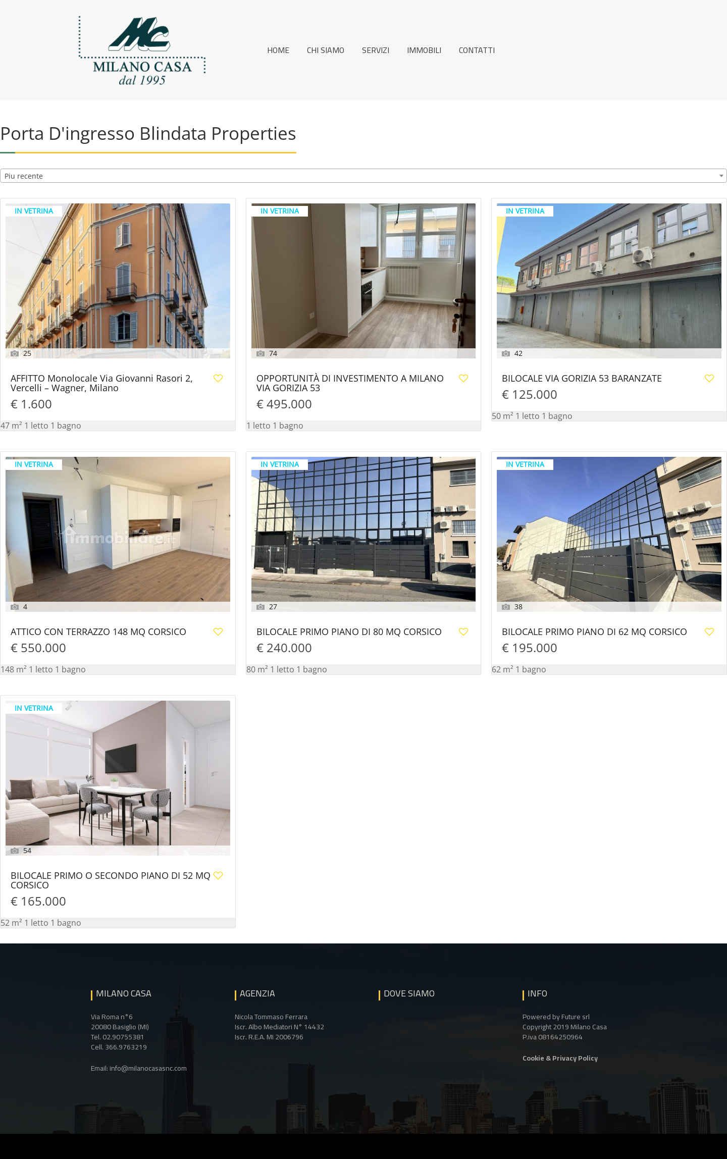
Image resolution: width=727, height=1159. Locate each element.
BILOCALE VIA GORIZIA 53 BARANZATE (582, 379)
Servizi (375, 50)
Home (278, 50)
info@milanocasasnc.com (148, 1068)
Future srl (575, 1017)
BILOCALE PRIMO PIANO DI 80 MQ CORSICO (349, 632)
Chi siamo (325, 50)
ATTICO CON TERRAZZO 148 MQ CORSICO (98, 632)
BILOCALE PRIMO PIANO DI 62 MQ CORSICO (594, 632)
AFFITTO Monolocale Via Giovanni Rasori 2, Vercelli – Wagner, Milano (102, 384)
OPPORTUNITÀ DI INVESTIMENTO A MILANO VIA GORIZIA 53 (350, 384)
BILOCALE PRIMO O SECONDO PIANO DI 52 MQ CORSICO (111, 881)
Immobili (424, 50)
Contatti (477, 50)
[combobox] (363, 176)
